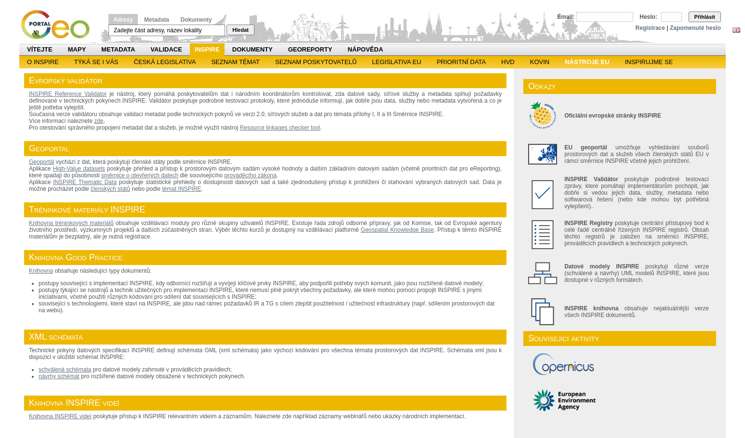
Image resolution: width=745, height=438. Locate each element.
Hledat (240, 30)
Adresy (123, 19)
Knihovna (41, 270)
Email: (566, 16)
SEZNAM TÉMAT (235, 62)
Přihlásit (704, 17)
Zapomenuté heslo (695, 28)
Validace (166, 49)
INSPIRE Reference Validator (67, 94)
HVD (507, 62)
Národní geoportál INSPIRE (59, 25)
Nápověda (365, 49)
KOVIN (539, 62)
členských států (110, 189)
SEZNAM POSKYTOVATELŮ (316, 62)
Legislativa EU (396, 62)
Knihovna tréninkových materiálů (71, 223)
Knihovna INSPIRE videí (60, 416)
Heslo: (648, 16)
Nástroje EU (587, 62)
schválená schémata (65, 369)
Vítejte (40, 49)
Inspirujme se (649, 62)
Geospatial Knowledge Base (397, 229)
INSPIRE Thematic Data (85, 182)
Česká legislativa (165, 62)
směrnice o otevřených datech (139, 175)
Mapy (77, 49)
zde (98, 121)
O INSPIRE (43, 62)
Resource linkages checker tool (280, 127)
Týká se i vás (96, 62)
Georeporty (310, 49)
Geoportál (41, 162)
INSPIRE (207, 49)
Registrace (650, 28)
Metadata (156, 19)
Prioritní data (461, 62)
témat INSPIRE (181, 189)
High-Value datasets (79, 168)
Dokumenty (196, 19)
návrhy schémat (59, 376)
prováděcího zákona (251, 175)
